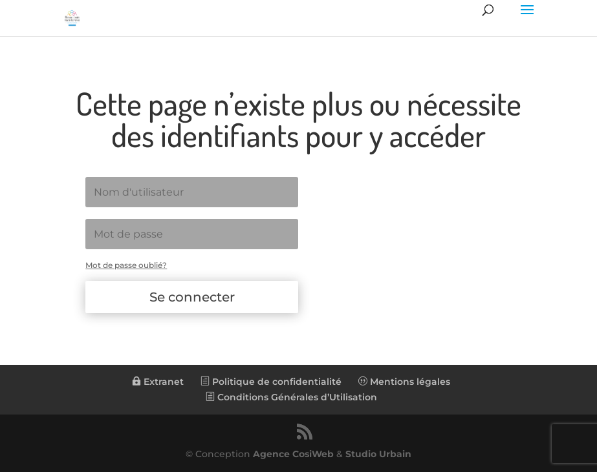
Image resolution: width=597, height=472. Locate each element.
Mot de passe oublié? (126, 265)
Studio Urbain (378, 454)
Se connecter (192, 297)
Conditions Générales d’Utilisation (291, 397)
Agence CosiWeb (293, 454)
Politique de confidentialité (271, 381)
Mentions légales (404, 381)
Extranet (158, 381)
